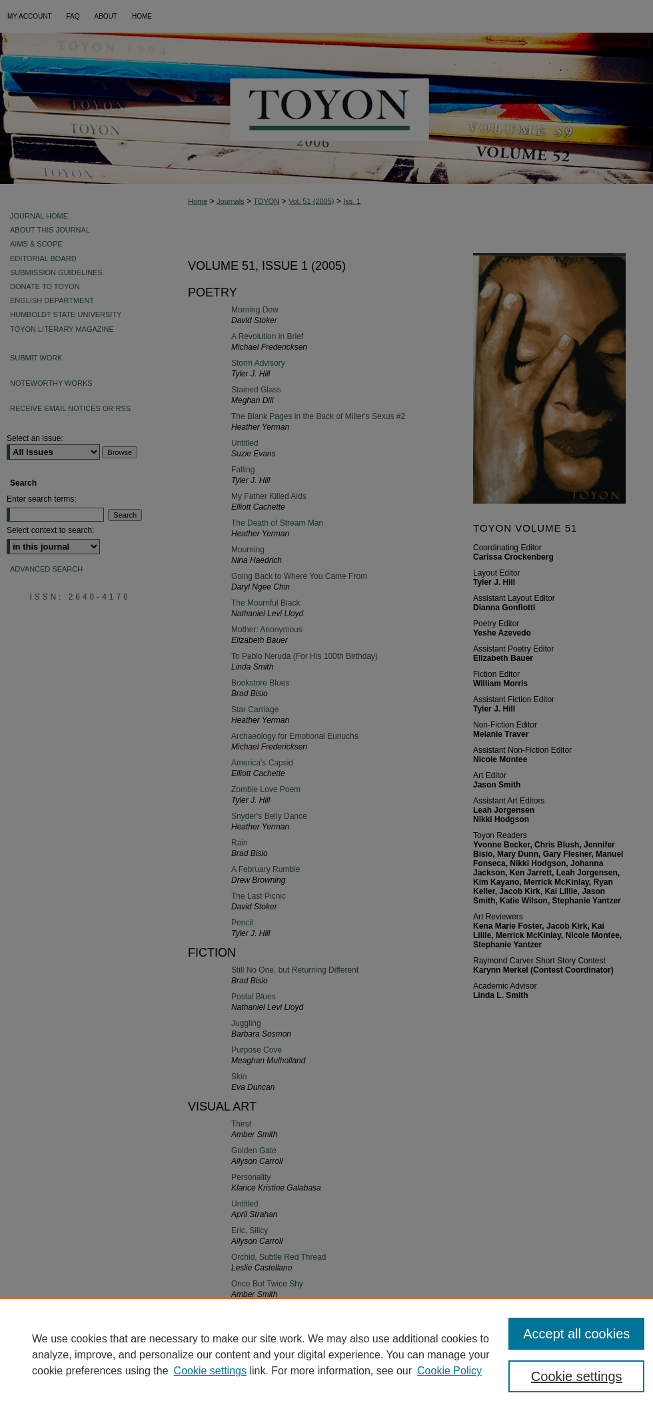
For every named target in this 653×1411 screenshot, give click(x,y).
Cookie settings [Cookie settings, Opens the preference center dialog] (576, 1376)
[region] (326, 1354)
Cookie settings (210, 1370)
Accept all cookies (576, 1333)
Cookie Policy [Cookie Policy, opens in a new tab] (449, 1370)
